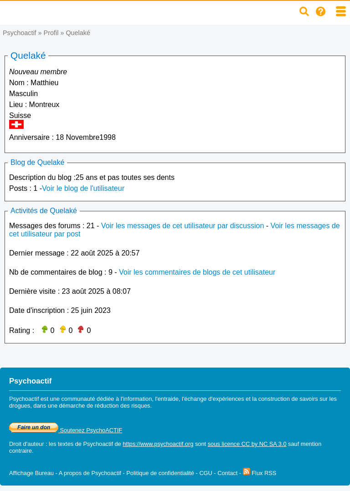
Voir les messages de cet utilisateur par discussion (182, 226)
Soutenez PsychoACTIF (65, 430)
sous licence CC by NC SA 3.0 (247, 443)
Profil (51, 32)
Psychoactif (19, 32)
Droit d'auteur (26, 443)
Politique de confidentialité (160, 473)
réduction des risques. (123, 405)
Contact (227, 473)
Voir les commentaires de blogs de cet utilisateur (197, 272)
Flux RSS (260, 473)
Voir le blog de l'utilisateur (83, 188)
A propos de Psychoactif (90, 473)
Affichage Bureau (31, 473)
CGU (205, 473)
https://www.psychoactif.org (158, 443)
